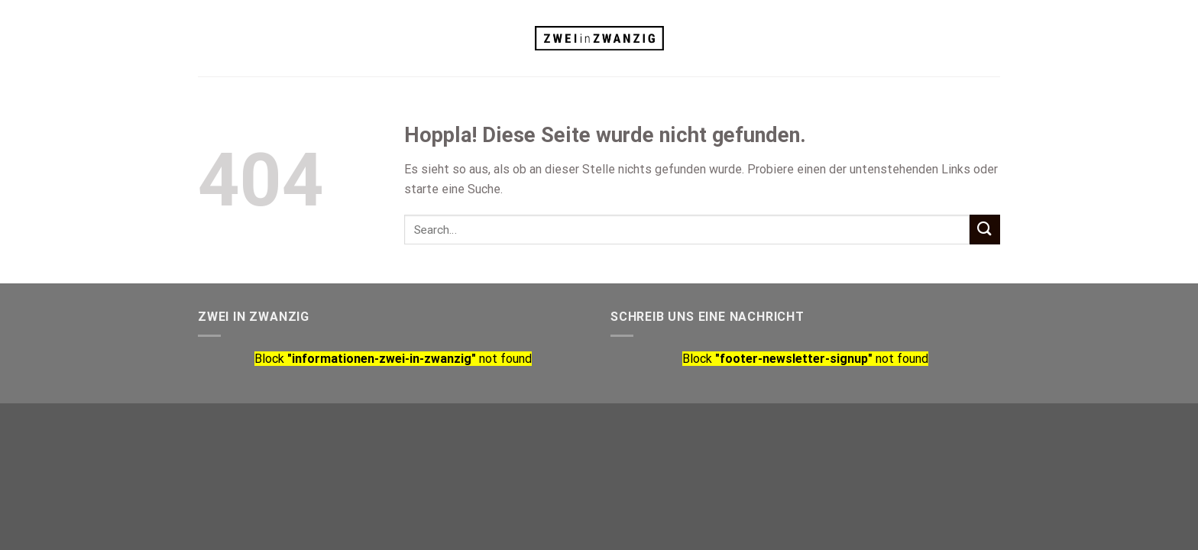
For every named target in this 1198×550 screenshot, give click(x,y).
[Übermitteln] (985, 229)
